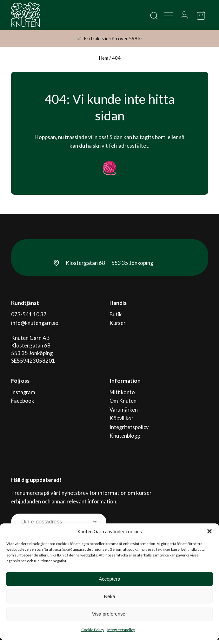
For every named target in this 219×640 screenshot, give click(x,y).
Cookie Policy (92, 629)
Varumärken (124, 404)
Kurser (118, 321)
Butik (116, 313)
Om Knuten (123, 397)
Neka (109, 596)
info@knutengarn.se (35, 321)
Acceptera (109, 579)
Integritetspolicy (121, 629)
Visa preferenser (109, 613)
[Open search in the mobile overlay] (153, 15)
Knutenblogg (125, 427)
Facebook (22, 397)
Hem (103, 58)
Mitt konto (122, 389)
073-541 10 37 (29, 313)
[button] (209, 531)
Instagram (23, 389)
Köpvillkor (122, 412)
